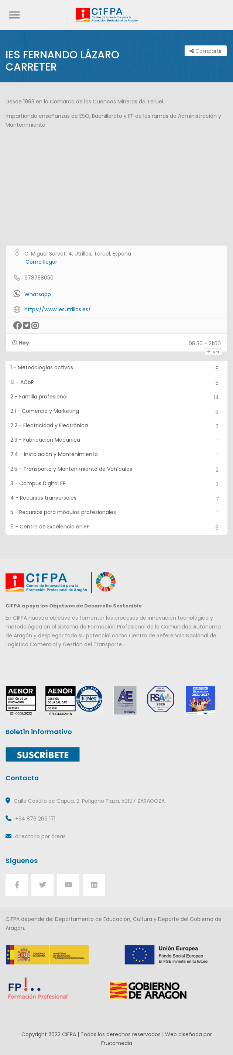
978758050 (39, 277)
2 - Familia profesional (116, 397)
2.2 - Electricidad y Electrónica (116, 426)
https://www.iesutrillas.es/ (57, 309)
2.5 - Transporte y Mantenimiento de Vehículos (116, 470)
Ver (213, 352)
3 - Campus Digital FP (116, 484)
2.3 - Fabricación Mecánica (116, 440)
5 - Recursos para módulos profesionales (116, 513)
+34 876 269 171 (35, 818)
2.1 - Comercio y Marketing (116, 412)
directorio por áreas (40, 836)
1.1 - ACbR (116, 383)
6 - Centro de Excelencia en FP (116, 527)
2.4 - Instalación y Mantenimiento (116, 455)
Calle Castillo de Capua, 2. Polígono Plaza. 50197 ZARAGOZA (89, 801)
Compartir (205, 51)
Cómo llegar (41, 262)
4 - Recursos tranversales (116, 498)
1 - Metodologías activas (116, 368)
